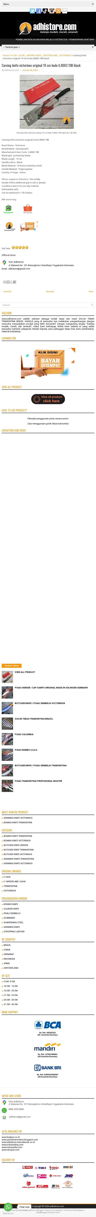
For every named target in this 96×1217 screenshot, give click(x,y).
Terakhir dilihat (11, 666)
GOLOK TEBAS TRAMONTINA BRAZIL (34, 719)
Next (91, 291)
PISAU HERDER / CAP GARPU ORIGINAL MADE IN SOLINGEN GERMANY (51, 687)
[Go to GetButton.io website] (8, 1213)
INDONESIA (9, 959)
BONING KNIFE (11, 904)
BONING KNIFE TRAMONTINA (18, 822)
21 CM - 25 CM (11, 995)
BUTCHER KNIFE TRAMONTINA (19, 849)
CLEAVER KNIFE (11, 908)
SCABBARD (9, 918)
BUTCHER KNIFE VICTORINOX (18, 854)
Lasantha (58, 1210)
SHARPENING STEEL (14, 922)
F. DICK (7, 877)
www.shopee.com (10, 1149)
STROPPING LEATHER (14, 931)
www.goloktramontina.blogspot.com (20, 1139)
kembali (7, 291)
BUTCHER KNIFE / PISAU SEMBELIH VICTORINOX (40, 703)
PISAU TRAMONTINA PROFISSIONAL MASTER (38, 781)
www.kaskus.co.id (11, 1137)
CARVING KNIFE (33, 55)
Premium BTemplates (73, 1210)
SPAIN (7, 963)
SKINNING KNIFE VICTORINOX (18, 818)
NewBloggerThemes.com (48, 1212)
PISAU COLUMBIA (24, 734)
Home (6, 55)
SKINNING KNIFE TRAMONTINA (19, 859)
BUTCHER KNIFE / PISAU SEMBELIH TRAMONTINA (41, 765)
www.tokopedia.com (12, 1147)
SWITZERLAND (50, 55)
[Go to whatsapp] (8, 1207)
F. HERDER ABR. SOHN (15, 881)
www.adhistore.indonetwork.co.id (18, 1142)
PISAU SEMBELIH (12, 913)
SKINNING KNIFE (12, 927)
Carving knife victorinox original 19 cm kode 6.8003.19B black (41, 65)
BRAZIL (7, 945)
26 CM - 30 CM (11, 999)
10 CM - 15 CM (11, 986)
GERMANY (9, 954)
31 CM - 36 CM (11, 1004)
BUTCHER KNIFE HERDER (16, 845)
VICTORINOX (65, 55)
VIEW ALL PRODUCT (25, 672)
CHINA (7, 949)
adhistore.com (57, 1206)
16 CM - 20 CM (18, 55)
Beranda (50, 291)
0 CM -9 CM (9, 981)
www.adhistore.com (11, 318)
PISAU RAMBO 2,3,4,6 (26, 750)
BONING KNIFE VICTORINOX (17, 840)
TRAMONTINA (10, 886)
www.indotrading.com (12, 1144)
